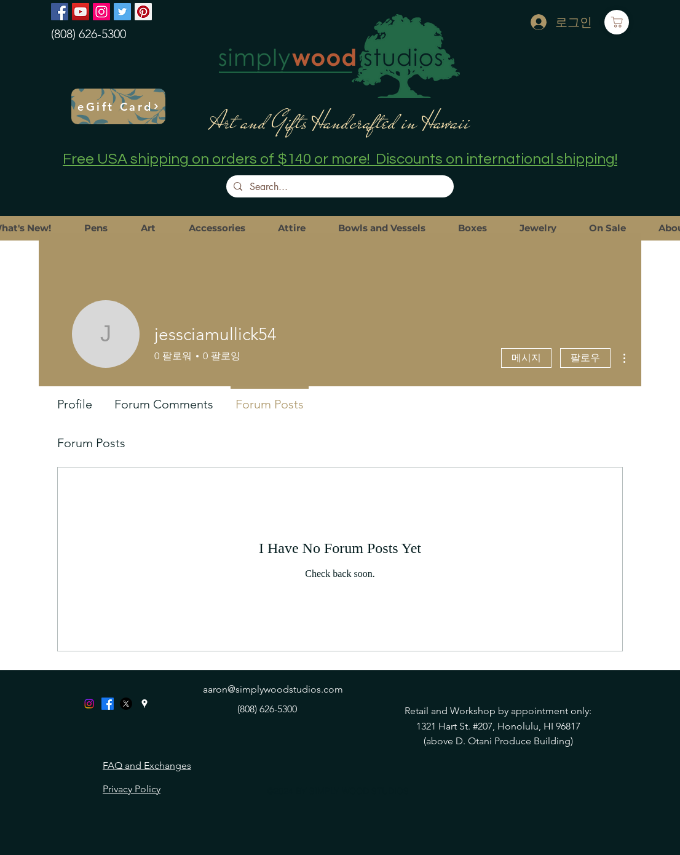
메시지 (526, 358)
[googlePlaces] (144, 704)
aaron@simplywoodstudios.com (273, 689)
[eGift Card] (118, 106)
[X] (126, 704)
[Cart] (616, 22)
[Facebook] (59, 11)
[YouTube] (80, 11)
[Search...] (339, 187)
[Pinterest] (143, 11)
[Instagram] (101, 11)
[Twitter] (122, 11)
